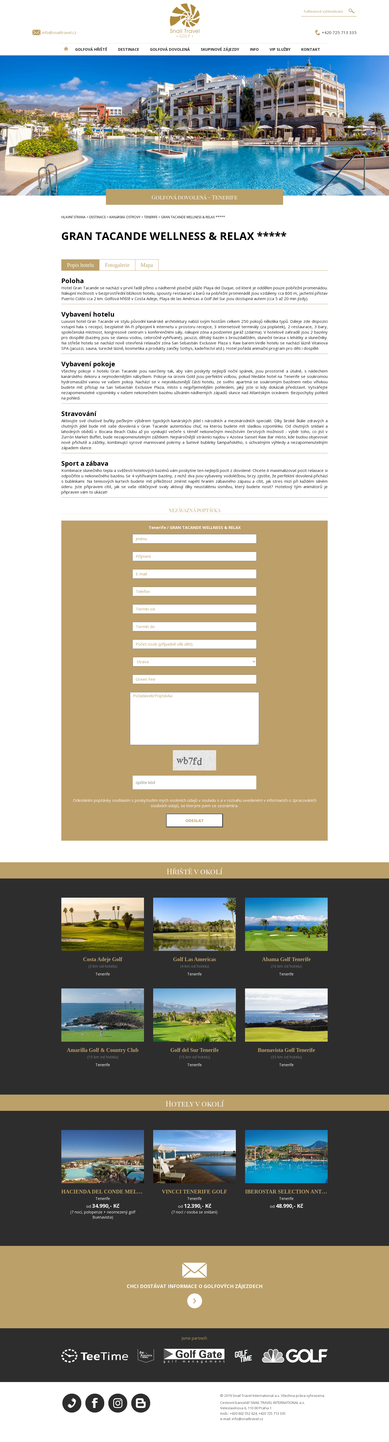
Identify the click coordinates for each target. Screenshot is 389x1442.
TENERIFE (150, 217)
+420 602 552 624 (243, 1413)
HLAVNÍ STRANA (73, 217)
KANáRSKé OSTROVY (124, 217)
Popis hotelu (80, 265)
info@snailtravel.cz (59, 32)
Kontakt (310, 49)
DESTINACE (128, 49)
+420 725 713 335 (339, 32)
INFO (254, 49)
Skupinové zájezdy (220, 49)
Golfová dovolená (170, 49)
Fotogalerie (117, 265)
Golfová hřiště (91, 49)
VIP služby (280, 49)
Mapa (147, 265)
